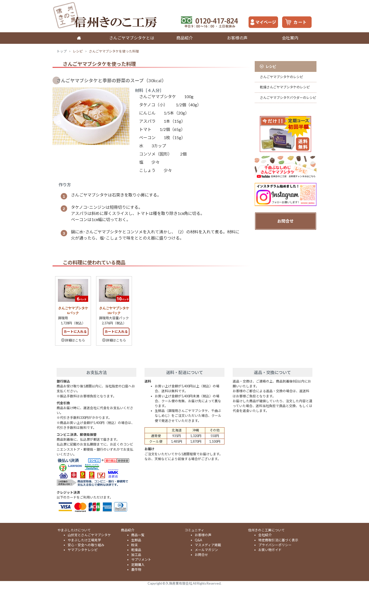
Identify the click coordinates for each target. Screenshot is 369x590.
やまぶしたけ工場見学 (84, 540)
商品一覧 (138, 535)
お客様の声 (237, 37)
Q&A (198, 540)
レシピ (78, 51)
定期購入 (138, 565)
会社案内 (290, 37)
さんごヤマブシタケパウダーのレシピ (288, 98)
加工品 (136, 555)
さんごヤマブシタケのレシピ (281, 77)
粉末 (134, 545)
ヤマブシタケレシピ (83, 550)
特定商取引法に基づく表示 (278, 540)
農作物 (136, 569)
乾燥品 (136, 550)
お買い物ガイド (270, 550)
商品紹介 (184, 37)
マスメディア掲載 (208, 545)
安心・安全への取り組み (86, 545)
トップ (62, 51)
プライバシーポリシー (275, 545)
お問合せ (285, 221)
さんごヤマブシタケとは (131, 37)
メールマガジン (206, 550)
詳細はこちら (75, 340)
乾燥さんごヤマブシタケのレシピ (285, 87)
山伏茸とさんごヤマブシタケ (89, 535)
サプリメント (141, 559)
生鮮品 (136, 540)
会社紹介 (265, 535)
